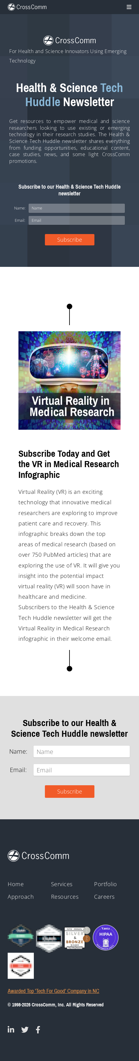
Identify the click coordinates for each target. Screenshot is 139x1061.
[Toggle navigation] (128, 7)
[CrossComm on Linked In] (11, 1029)
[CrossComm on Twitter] (25, 1029)
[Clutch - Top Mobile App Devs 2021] (49, 939)
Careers (104, 897)
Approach (21, 897)
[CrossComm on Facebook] (38, 1029)
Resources (65, 897)
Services (62, 884)
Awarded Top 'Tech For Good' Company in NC (53, 991)
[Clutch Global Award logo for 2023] (21, 936)
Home (16, 884)
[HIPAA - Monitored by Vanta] (106, 938)
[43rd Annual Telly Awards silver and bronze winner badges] (77, 937)
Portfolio (105, 884)
